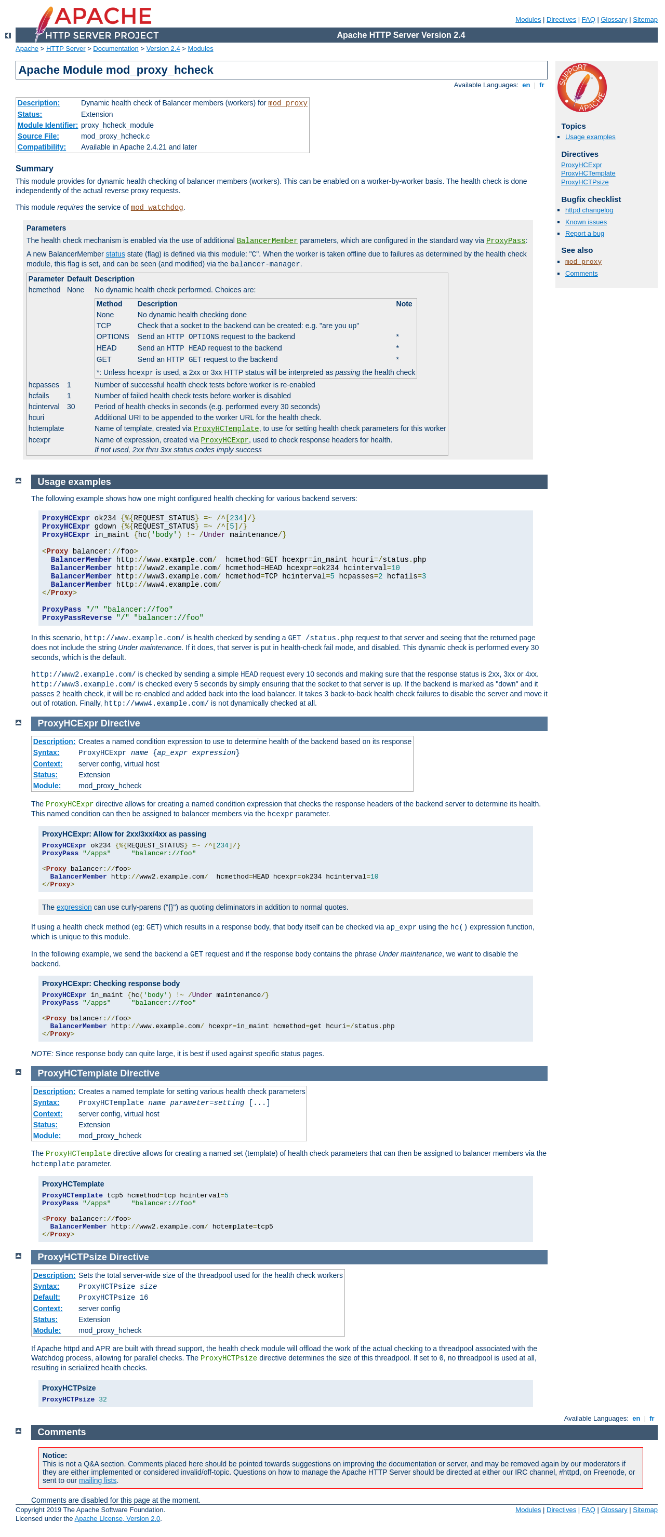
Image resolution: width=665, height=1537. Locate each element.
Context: (48, 764)
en (526, 85)
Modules (528, 19)
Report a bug (584, 233)
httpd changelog (589, 210)
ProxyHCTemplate (226, 429)
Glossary (614, 19)
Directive (120, 723)
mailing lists (97, 1480)
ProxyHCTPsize (585, 182)
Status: (30, 114)
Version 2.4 (163, 48)
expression (74, 907)
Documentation (115, 48)
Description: (39, 103)
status (115, 254)
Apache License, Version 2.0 (117, 1518)
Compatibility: (42, 147)
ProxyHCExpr (225, 440)
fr (542, 85)
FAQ (588, 19)
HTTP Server (66, 48)
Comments (581, 273)
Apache (27, 48)
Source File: (38, 136)
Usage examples (590, 137)
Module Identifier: (48, 125)
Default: (46, 1297)
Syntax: (46, 752)
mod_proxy (288, 103)
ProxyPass (506, 241)
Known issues (586, 222)
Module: (47, 785)
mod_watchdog (157, 208)
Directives (561, 19)
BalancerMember (267, 241)
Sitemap (645, 19)
